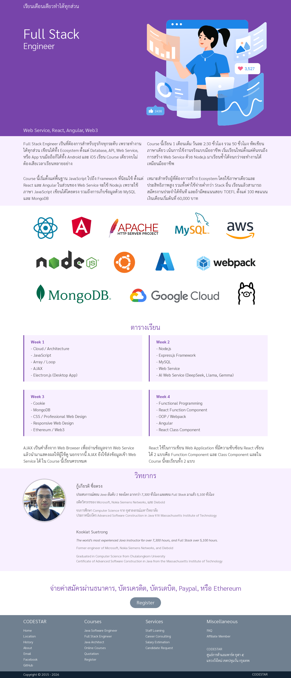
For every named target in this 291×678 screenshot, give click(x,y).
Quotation (91, 653)
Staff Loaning (155, 630)
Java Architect (94, 642)
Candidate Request (159, 648)
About (27, 648)
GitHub (28, 665)
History (28, 642)
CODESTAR (260, 674)
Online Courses (95, 648)
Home (27, 630)
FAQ (209, 630)
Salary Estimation (158, 642)
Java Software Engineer (100, 630)
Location (29, 636)
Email (27, 653)
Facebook (30, 659)
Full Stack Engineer (98, 636)
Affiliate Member (218, 636)
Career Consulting (158, 636)
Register (145, 602)
